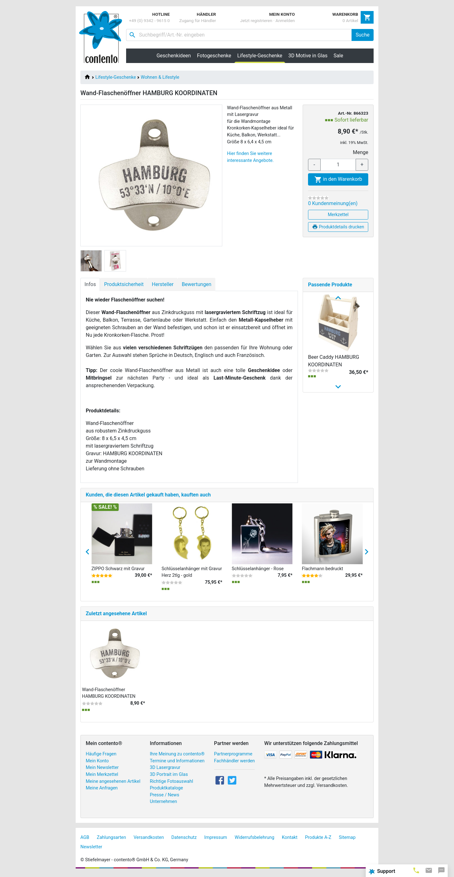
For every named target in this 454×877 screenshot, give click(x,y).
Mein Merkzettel (102, 778)
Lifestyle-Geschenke (116, 77)
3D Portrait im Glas (169, 778)
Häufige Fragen (101, 757)
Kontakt (290, 841)
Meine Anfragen (102, 791)
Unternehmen (163, 805)
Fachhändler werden (234, 764)
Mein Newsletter (102, 771)
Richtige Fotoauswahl (171, 785)
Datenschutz (184, 841)
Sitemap (347, 841)
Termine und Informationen (177, 764)
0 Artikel (350, 20)
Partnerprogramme (233, 757)
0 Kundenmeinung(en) (333, 203)
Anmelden (285, 20)
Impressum (215, 841)
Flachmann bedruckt (322, 572)
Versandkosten (149, 841)
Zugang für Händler (197, 20)
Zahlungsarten (111, 841)
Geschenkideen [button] (173, 56)
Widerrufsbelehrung (254, 841)
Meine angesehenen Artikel (113, 785)
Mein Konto (97, 764)
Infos (90, 284)
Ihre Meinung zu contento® (177, 757)
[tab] (416, 870)
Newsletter (91, 850)
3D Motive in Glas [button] (308, 56)
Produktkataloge (166, 791)
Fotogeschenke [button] (214, 56)
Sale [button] (338, 56)
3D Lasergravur (165, 771)
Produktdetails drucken (338, 227)
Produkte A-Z (318, 841)
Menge (360, 152)
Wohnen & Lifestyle (160, 77)
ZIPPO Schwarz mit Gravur (118, 572)
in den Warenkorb (338, 179)
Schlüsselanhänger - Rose (258, 572)
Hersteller (162, 284)
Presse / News (164, 798)
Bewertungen (196, 284)
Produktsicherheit (123, 284)
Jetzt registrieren (256, 20)
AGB (84, 841)
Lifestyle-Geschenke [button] (261, 55)
